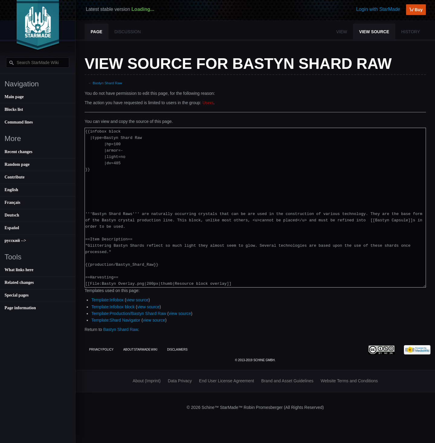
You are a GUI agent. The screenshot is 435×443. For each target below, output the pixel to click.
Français (12, 202)
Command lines (19, 122)
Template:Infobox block (112, 306)
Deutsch (12, 215)
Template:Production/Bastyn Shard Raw (128, 313)
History (410, 31)
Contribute (14, 177)
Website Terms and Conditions (349, 380)
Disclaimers (177, 349)
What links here (19, 270)
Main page (14, 97)
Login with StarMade (378, 9)
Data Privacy (180, 380)
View (341, 31)
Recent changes (18, 151)
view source (137, 299)
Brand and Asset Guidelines (287, 380)
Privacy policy (101, 349)
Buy (416, 9)
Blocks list (14, 109)
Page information (20, 308)
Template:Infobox (107, 299)
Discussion (127, 31)
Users (208, 102)
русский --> (15, 240)
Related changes (19, 282)
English (11, 190)
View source (374, 31)
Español (12, 228)
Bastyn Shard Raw (107, 83)
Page (96, 31)
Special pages (17, 295)
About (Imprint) (147, 380)
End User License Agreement (226, 380)
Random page (17, 164)
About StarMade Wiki (140, 349)
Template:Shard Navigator (115, 320)
